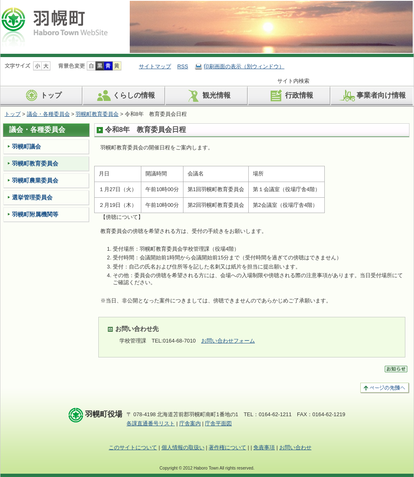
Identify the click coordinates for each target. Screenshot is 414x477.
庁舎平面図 (218, 423)
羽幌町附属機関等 (35, 214)
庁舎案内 (190, 423)
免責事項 (264, 447)
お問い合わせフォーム (228, 341)
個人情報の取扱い (183, 447)
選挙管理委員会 (32, 197)
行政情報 (289, 95)
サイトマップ (155, 66)
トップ (42, 95)
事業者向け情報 (372, 95)
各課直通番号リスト (150, 423)
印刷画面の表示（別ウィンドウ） (244, 66)
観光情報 (207, 95)
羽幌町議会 (26, 146)
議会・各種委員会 (48, 114)
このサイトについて (133, 447)
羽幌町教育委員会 (97, 114)
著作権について (227, 447)
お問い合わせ (295, 447)
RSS (182, 66)
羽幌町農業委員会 (35, 180)
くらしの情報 (124, 95)
